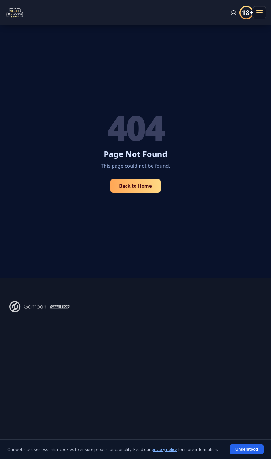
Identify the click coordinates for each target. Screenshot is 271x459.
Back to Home (135, 186)
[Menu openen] (259, 12)
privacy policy (164, 449)
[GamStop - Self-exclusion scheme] (60, 306)
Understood (246, 449)
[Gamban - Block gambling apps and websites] (27, 306)
